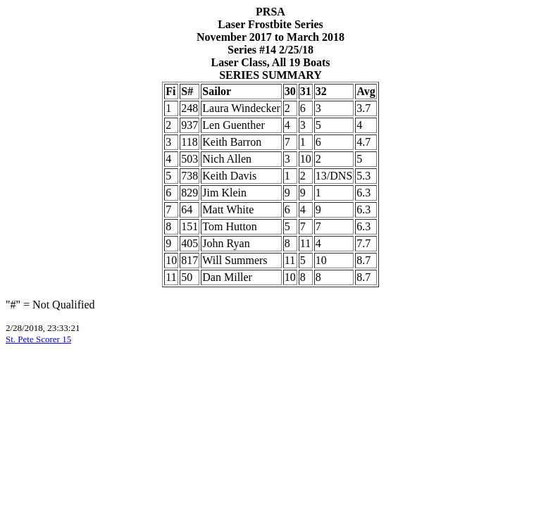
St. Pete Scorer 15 (38, 339)
